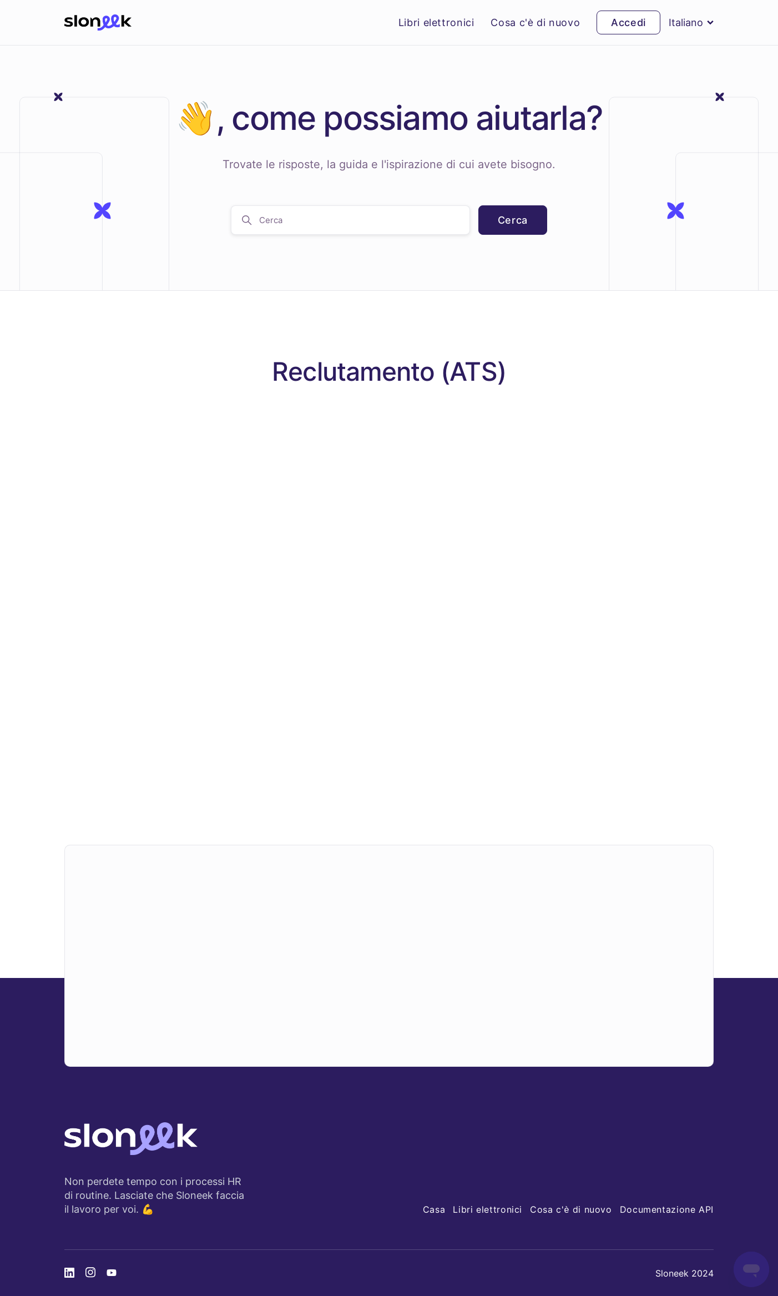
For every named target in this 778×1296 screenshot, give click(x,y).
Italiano (691, 22)
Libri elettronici (436, 22)
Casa (434, 1209)
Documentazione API (667, 1209)
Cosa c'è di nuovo (535, 22)
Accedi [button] (628, 22)
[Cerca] (350, 220)
